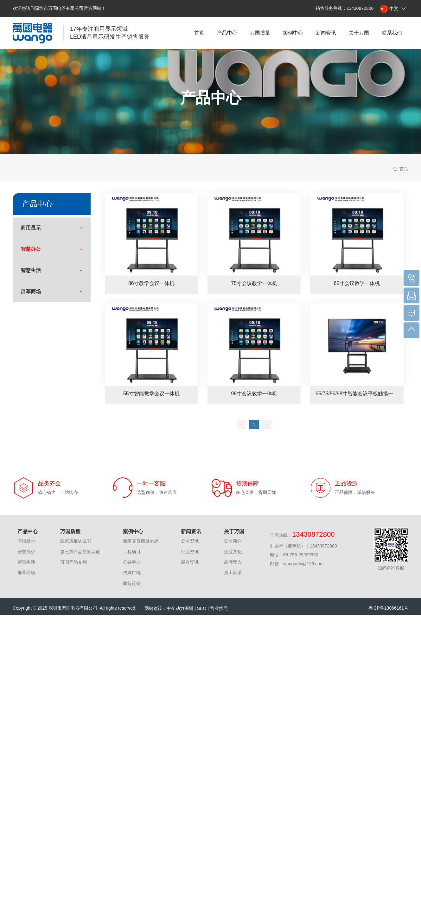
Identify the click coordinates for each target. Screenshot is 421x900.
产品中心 (210, 97)
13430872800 (360, 8)
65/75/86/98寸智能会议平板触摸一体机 (356, 344)
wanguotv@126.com (303, 563)
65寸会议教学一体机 (356, 234)
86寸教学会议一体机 (151, 234)
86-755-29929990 (300, 554)
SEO (202, 608)
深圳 (188, 608)
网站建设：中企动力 (164, 608)
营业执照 (219, 608)
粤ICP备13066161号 (388, 608)
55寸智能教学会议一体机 (151, 344)
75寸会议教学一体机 (254, 234)
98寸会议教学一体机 (254, 344)
